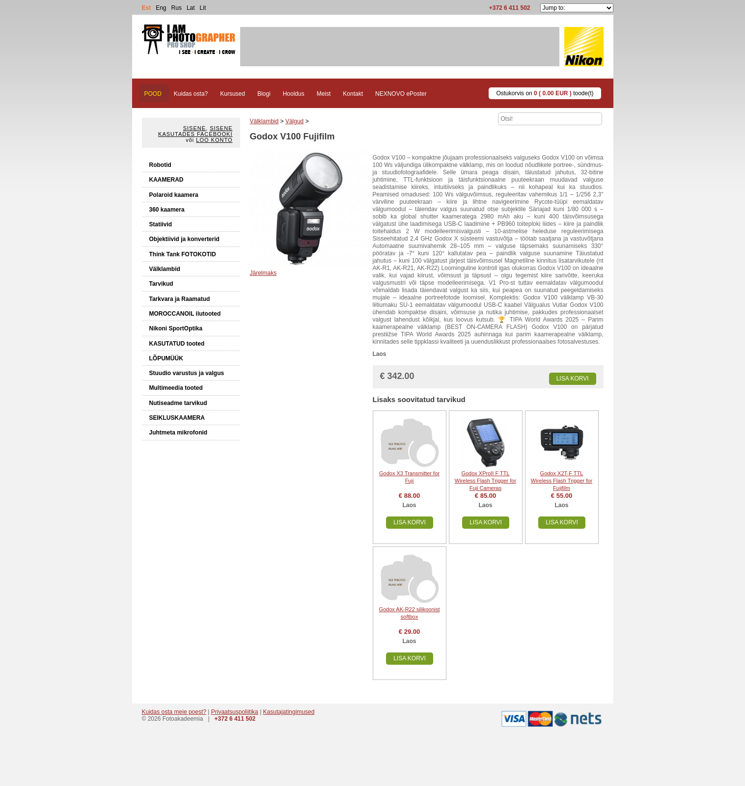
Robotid (160, 165)
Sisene (194, 128)
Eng (161, 7)
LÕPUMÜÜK (166, 358)
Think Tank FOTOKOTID (182, 254)
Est (146, 7)
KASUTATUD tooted (177, 343)
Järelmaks (263, 273)
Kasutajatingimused (289, 711)
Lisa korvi (572, 378)
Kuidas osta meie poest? (174, 711)
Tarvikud (161, 283)
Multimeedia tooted (176, 387)
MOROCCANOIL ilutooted (185, 313)
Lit (203, 7)
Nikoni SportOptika (176, 328)
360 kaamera (167, 209)
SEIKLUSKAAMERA (177, 417)
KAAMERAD (166, 179)
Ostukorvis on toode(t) (544, 93)
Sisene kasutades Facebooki (195, 131)
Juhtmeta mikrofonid (178, 432)
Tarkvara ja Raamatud (179, 299)
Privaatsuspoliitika (234, 711)
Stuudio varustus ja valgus (186, 373)
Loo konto (214, 140)
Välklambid (164, 269)
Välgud (294, 121)
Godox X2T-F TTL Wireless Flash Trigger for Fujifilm (561, 480)
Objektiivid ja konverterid (184, 239)
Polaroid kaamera (173, 194)
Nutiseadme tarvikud (178, 403)
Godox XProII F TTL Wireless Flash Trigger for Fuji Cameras (485, 480)
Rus (176, 7)
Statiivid (160, 224)
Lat (191, 7)
